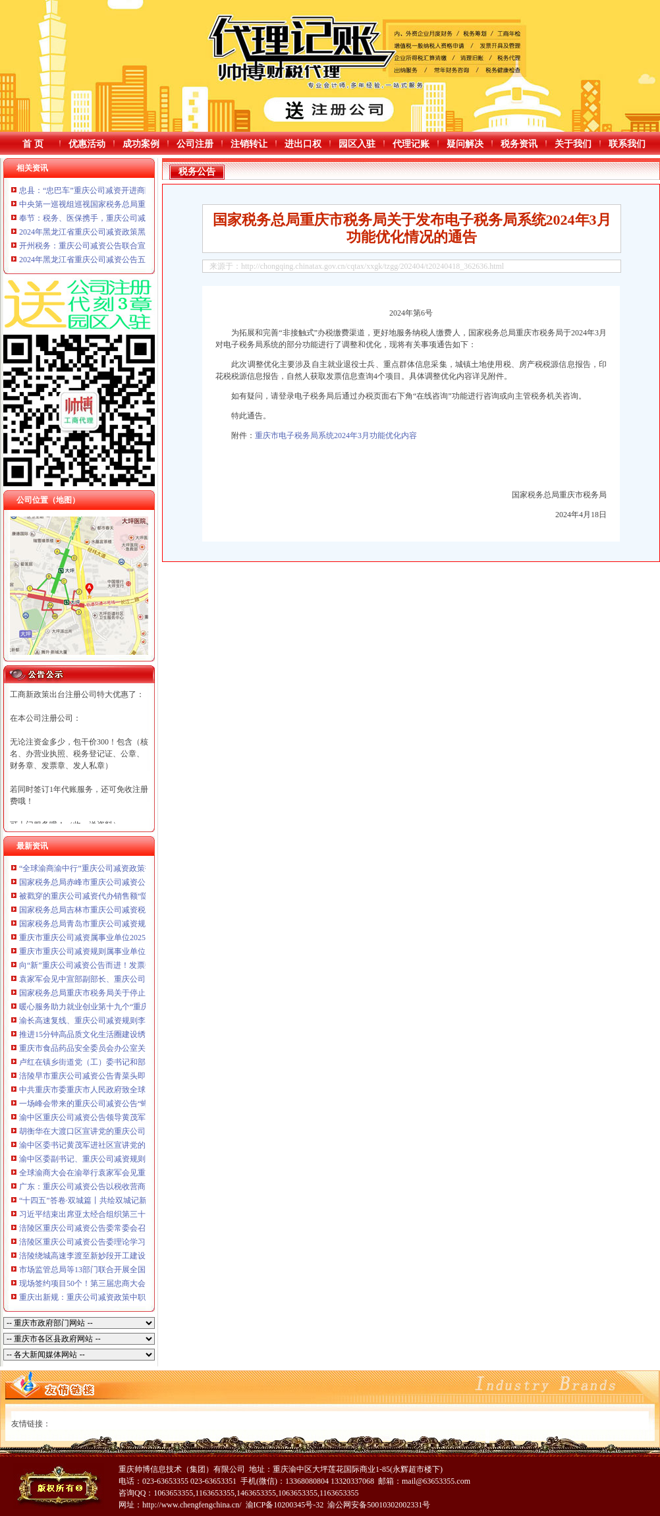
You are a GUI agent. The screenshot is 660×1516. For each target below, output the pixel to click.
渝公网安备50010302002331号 (378, 1504)
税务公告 (197, 172)
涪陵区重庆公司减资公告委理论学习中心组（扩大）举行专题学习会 (137, 1242)
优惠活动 (87, 144)
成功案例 (141, 144)
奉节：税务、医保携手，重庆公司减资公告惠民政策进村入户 (126, 218)
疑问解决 (465, 144)
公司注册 (195, 144)
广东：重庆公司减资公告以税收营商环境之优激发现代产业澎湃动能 (137, 1186)
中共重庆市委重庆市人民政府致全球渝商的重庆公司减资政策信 (129, 1089)
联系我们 (627, 144)
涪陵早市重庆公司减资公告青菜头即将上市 (94, 1076)
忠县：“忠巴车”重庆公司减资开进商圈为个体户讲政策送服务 (125, 190)
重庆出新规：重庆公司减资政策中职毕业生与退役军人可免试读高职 (137, 1297)
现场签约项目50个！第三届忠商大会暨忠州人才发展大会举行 (126, 1283)
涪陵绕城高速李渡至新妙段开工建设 (82, 1255)
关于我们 (573, 144)
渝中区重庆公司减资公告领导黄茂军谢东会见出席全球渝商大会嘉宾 (137, 1117)
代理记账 (411, 144)
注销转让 (249, 144)
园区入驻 (357, 144)
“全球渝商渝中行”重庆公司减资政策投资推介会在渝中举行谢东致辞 (137, 868)
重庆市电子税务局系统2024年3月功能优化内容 (336, 435)
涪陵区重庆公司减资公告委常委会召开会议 (94, 1228)
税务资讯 (519, 144)
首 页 (32, 144)
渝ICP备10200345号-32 (285, 1504)
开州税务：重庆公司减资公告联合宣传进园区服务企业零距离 (126, 245)
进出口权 (303, 144)
